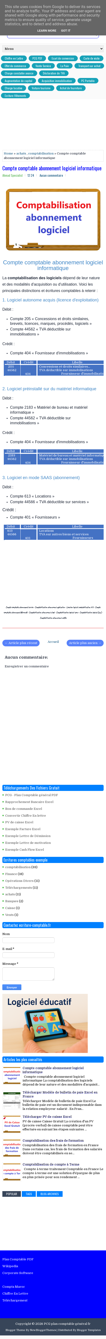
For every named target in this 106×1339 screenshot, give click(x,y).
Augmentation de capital (18, 81)
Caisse (10, 908)
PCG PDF (37, 58)
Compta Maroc (13, 1286)
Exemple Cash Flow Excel (24, 849)
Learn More (46, 30)
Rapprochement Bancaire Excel (29, 802)
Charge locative (13, 88)
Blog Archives (50, 1194)
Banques (11, 901)
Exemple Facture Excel (22, 829)
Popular (11, 1194)
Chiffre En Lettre (15, 1293)
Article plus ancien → (85, 643)
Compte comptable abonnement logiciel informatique (51, 168)
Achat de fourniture (71, 88)
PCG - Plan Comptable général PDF (31, 795)
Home (8, 153)
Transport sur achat (89, 66)
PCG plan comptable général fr (67, 1324)
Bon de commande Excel (23, 809)
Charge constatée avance (19, 73)
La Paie (64, 66)
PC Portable (88, 81)
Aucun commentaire (51, 175)
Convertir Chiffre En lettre (25, 815)
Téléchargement (15, 1300)
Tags (29, 1194)
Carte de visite (91, 58)
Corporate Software (17, 1273)
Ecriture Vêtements (15, 96)
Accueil (53, 642)
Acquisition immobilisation (57, 81)
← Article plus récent (21, 643)
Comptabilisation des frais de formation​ (53, 1140)
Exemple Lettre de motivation (28, 843)
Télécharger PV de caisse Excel (47, 1116)
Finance (11, 874)
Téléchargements (18, 887)
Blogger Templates (89, 1330)
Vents (9, 915)
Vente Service (43, 66)
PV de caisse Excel (19, 822)
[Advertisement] (54, 125)
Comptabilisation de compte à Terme (51, 1164)
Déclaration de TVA (54, 73)
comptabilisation (41, 153)
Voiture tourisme (41, 88)
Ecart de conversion (63, 58)
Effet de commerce (15, 66)
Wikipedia (10, 1266)
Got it (65, 30)
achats (21, 153)
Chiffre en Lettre (14, 58)
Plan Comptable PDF (17, 1259)
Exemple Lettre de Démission (28, 836)
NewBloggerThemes (43, 1330)
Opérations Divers (19, 881)
